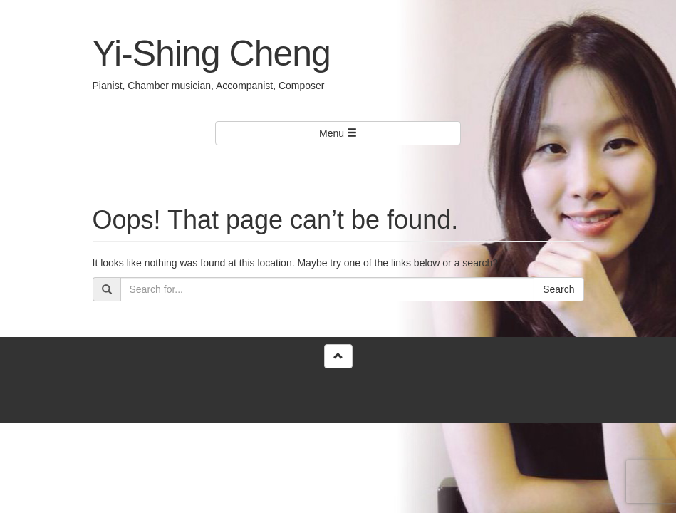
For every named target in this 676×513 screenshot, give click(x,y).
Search (558, 289)
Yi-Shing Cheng (212, 53)
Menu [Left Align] (338, 133)
